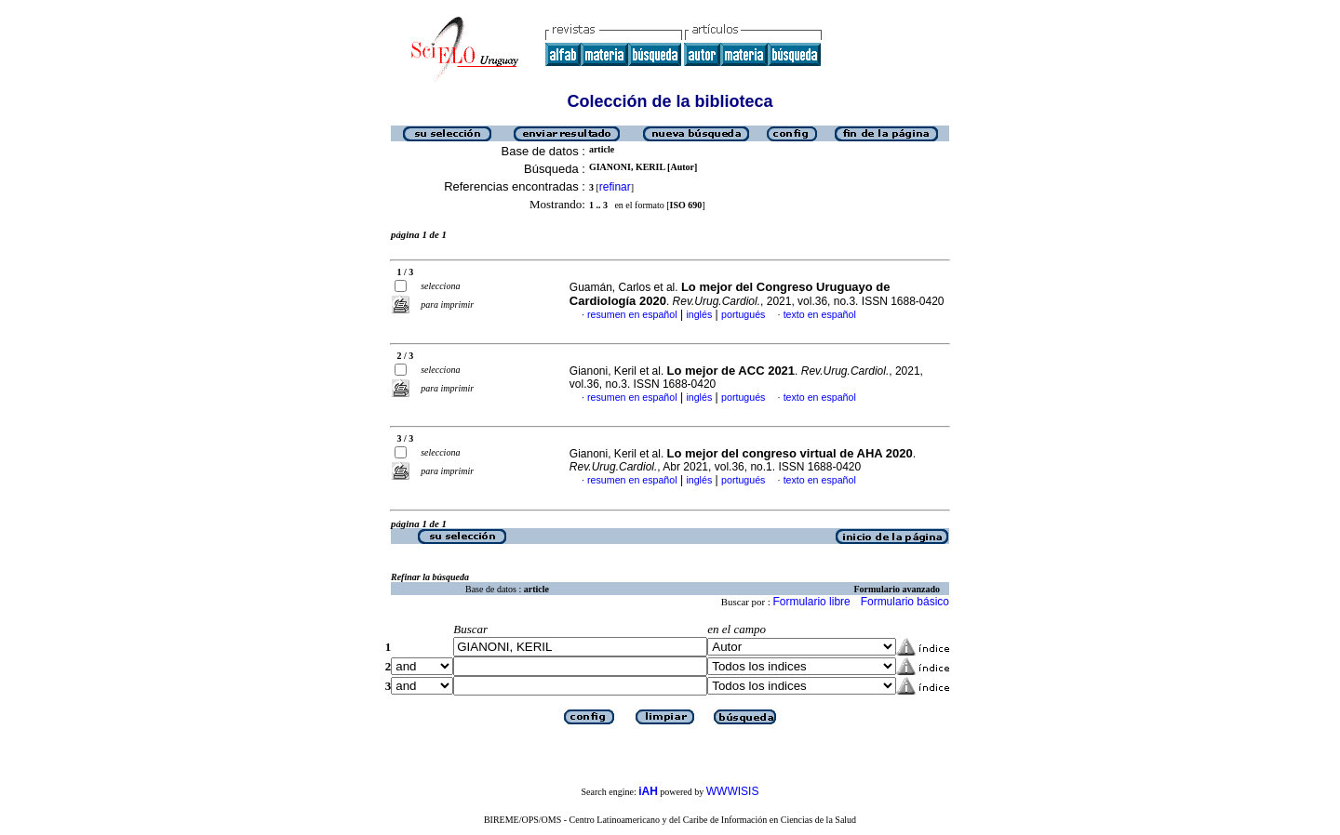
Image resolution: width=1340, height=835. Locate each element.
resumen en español (632, 314)
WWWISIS (732, 791)
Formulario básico (905, 601)
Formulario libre (811, 601)
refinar (615, 186)
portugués (743, 314)
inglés (699, 314)
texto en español (820, 314)
